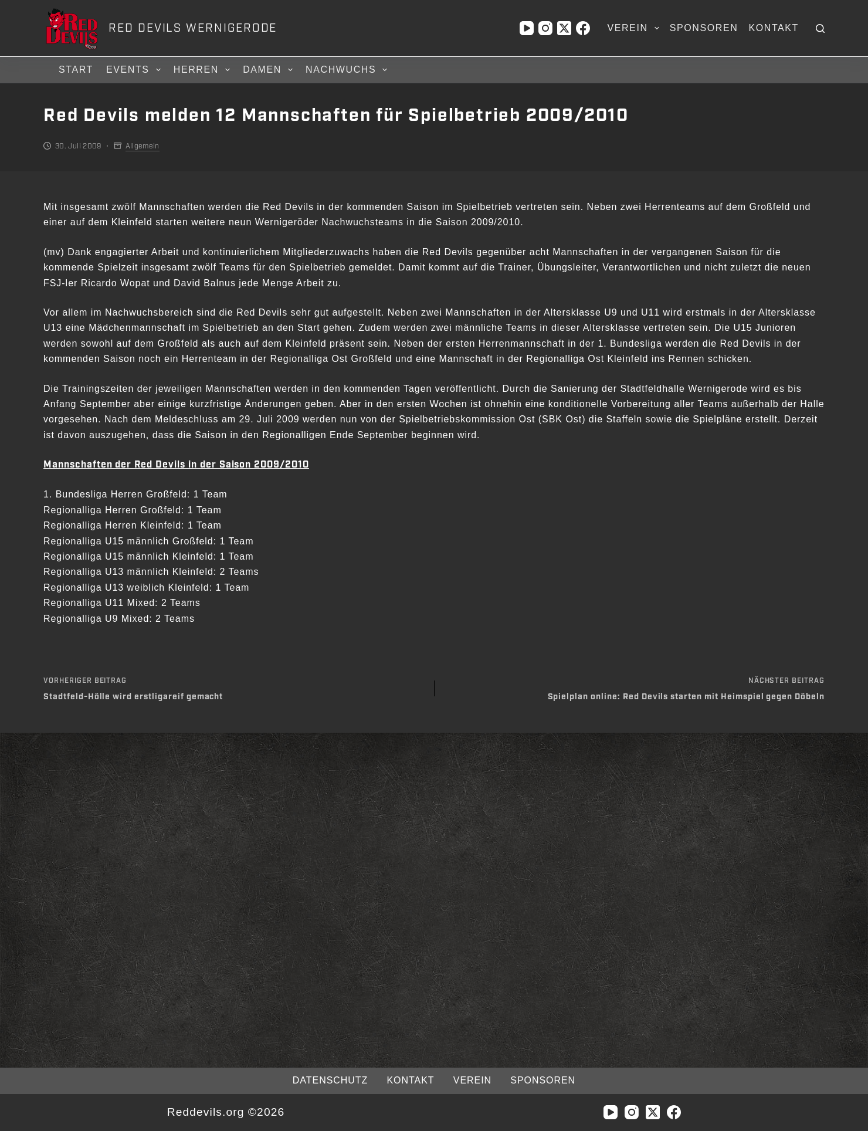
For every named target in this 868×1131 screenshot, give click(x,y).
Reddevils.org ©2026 (225, 1112)
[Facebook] (583, 28)
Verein (635, 28)
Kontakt (773, 28)
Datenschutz (329, 1080)
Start (76, 70)
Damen (269, 70)
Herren (203, 70)
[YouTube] (527, 28)
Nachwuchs (348, 70)
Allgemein (143, 146)
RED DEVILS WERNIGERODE (192, 28)
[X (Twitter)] (564, 28)
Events (135, 70)
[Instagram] (545, 28)
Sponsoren (704, 28)
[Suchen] (820, 28)
